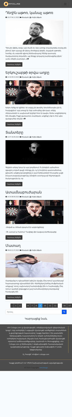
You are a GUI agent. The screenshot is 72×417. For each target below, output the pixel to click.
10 (45, 305)
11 (50, 305)
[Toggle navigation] (65, 4)
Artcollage (43, 367)
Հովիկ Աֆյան (36, 17)
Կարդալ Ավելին (14, 64)
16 (64, 305)
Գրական (24, 17)
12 (55, 305)
